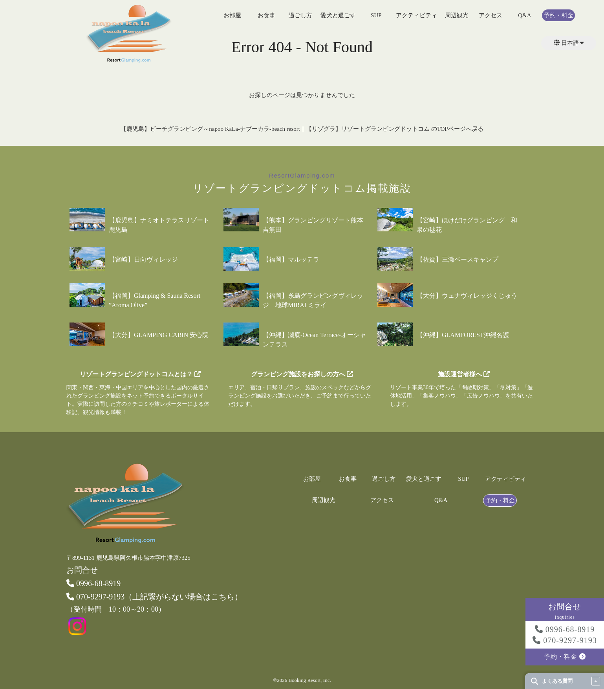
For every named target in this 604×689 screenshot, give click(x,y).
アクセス (490, 15)
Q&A (524, 15)
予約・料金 (558, 15)
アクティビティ (416, 15)
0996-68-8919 (565, 629)
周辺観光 (457, 15)
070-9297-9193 (565, 640)
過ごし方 (300, 15)
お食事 (266, 15)
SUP (376, 15)
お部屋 (232, 15)
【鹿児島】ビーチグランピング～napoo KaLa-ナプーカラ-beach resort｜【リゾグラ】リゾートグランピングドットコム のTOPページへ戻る (302, 129)
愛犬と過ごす (338, 15)
